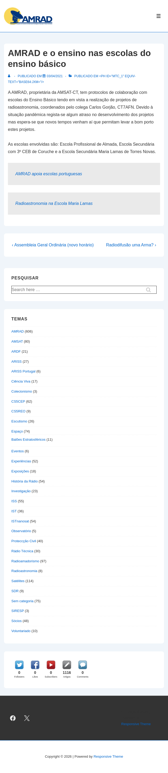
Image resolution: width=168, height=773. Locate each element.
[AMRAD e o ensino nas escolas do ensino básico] (55, 76)
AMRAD (17, 331)
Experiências (21, 461)
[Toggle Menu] (158, 16)
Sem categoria (22, 601)
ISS (14, 501)
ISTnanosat (20, 521)
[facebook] (13, 718)
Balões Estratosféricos (28, 439)
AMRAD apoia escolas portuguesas (48, 174)
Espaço (17, 431)
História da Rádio (24, 481)
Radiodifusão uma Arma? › (131, 245)
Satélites (18, 581)
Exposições (20, 471)
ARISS (16, 362)
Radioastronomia (24, 571)
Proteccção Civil (23, 541)
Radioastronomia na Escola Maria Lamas (54, 203)
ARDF (16, 351)
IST (14, 511)
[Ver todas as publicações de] (10, 76)
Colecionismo (21, 391)
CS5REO (18, 411)
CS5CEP (18, 401)
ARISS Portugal (23, 371)
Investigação (21, 491)
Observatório (21, 531)
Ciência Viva (20, 381)
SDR (14, 591)
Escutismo (19, 421)
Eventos (17, 451)
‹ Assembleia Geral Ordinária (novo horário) (53, 245)
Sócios (16, 621)
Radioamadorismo (25, 561)
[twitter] (27, 718)
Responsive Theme (136, 724)
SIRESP (17, 611)
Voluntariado (20, 631)
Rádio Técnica (22, 551)
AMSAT (17, 341)
